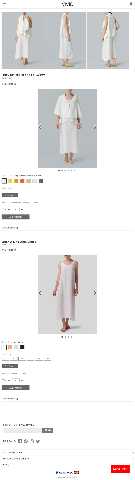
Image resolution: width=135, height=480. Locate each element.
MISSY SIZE (21, 202)
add (22, 209)
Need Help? (120, 469)
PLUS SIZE (33, 202)
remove (9, 209)
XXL (47, 358)
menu (4, 4)
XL (39, 358)
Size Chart (10, 195)
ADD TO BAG (15, 217)
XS (5, 358)
